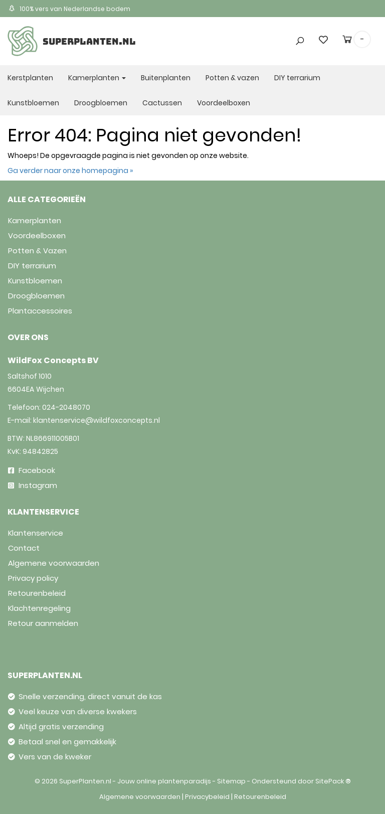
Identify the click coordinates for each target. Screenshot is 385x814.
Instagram (32, 485)
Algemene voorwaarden (53, 563)
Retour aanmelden (43, 623)
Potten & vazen (232, 78)
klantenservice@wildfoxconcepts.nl (96, 420)
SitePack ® (333, 781)
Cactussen (162, 103)
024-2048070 (66, 407)
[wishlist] (323, 39)
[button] (297, 21)
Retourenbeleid (37, 593)
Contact (24, 548)
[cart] (347, 41)
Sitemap (231, 781)
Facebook (31, 470)
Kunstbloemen (33, 103)
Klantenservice (35, 533)
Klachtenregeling (39, 608)
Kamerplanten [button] (97, 78)
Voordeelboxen (223, 103)
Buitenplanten (165, 78)
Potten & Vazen (37, 250)
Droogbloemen (100, 103)
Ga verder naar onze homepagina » (70, 171)
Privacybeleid (207, 796)
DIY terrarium (297, 78)
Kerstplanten (30, 78)
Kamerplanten (34, 220)
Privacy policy (33, 578)
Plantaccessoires (40, 310)
